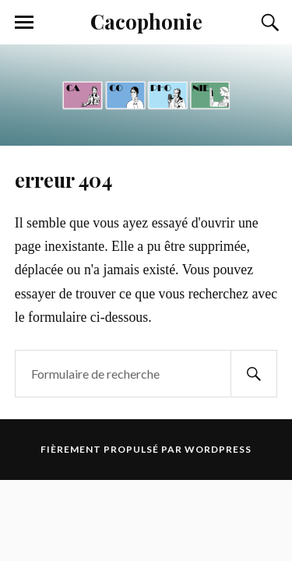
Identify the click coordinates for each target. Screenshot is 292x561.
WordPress (218, 449)
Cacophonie (146, 21)
